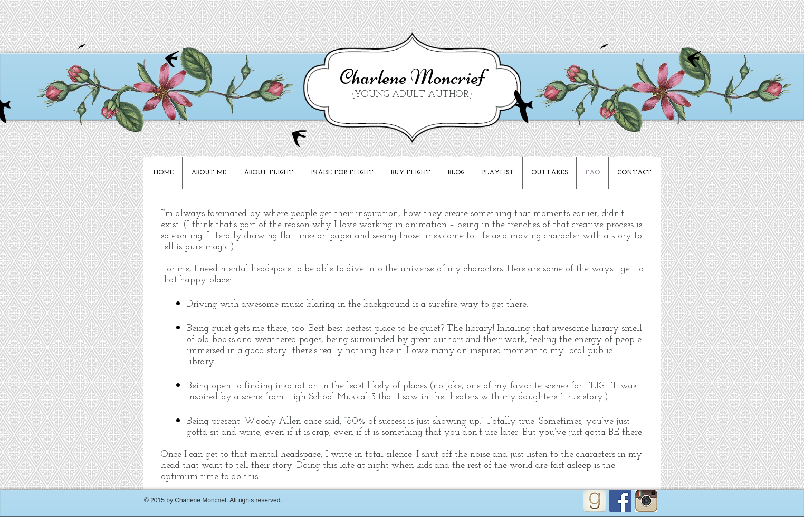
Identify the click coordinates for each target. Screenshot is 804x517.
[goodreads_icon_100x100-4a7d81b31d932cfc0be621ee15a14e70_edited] (594, 501)
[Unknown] (646, 501)
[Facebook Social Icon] (620, 501)
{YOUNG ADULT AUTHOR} (412, 95)
